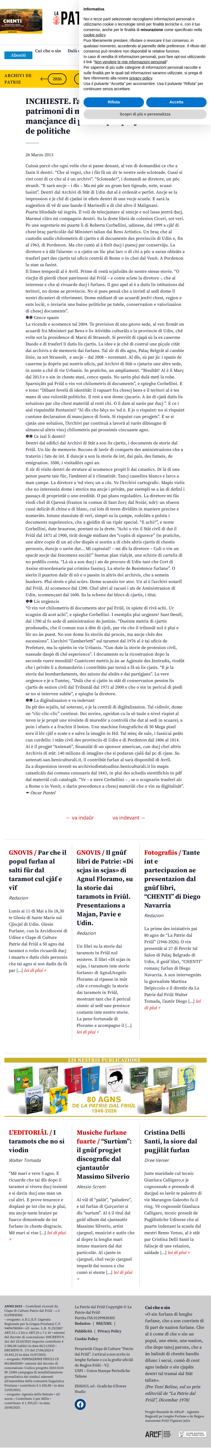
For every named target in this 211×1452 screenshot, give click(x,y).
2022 (162, 79)
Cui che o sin (48, 51)
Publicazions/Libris (154, 51)
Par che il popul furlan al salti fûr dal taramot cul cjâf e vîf (37, 870)
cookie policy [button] (94, 1362)
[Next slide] (202, 79)
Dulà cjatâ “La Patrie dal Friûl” (98, 51)
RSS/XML (104, 1323)
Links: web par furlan (104, 59)
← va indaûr (80, 817)
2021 (189, 79)
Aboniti (18, 55)
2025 (83, 79)
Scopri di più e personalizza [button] (145, 1441)
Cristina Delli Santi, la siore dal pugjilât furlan (170, 1141)
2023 (136, 79)
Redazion (83, 1323)
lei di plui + (35, 970)
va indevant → (129, 817)
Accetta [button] (177, 1429)
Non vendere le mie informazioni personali (130, 1389)
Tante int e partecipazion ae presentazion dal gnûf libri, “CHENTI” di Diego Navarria (172, 879)
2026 (57, 79)
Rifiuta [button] (114, 1429)
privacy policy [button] (140, 1405)
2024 (110, 79)
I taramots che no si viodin (37, 1141)
